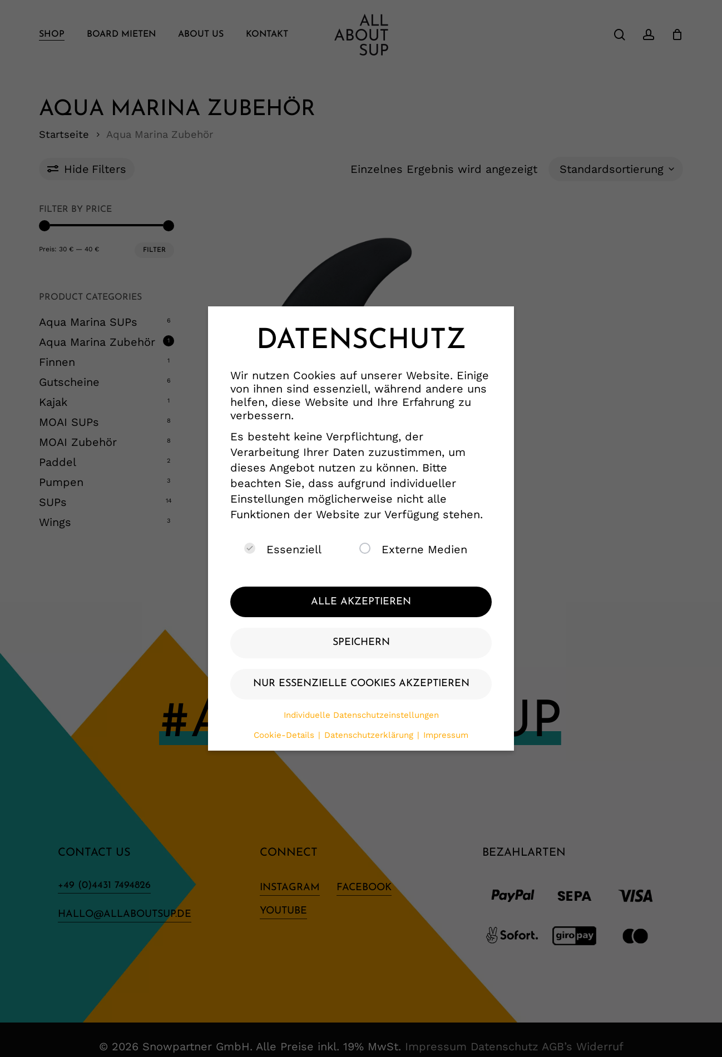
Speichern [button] (361, 642)
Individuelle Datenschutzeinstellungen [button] (361, 715)
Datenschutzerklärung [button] (370, 735)
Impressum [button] (445, 735)
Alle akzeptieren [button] (361, 602)
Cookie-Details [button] (285, 735)
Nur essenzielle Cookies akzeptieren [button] (361, 683)
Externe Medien (413, 549)
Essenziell (283, 549)
